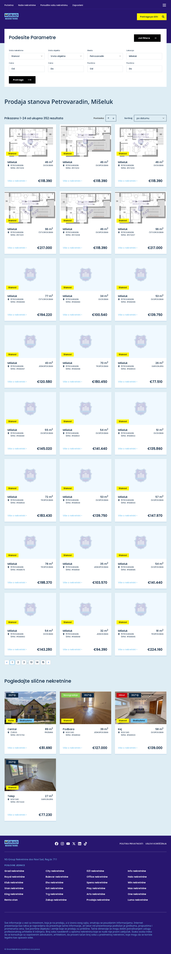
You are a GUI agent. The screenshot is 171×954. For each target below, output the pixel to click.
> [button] (48, 661)
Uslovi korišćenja (156, 842)
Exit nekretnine (54, 887)
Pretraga (22, 78)
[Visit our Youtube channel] (68, 842)
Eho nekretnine (54, 881)
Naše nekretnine (27, 5)
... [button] (27, 661)
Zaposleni (77, 5)
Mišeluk (133, 55)
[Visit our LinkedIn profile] (79, 842)
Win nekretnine (137, 881)
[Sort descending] (113, 117)
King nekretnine (13, 893)
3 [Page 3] (24, 661)
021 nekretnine (95, 870)
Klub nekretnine (13, 881)
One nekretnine (137, 893)
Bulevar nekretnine (57, 875)
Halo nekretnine (137, 875)
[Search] (163, 16)
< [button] (7, 661)
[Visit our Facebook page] (56, 842)
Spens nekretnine (97, 881)
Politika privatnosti (131, 842)
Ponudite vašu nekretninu (54, 5)
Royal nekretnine (14, 875)
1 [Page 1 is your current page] (12, 661)
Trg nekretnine (54, 893)
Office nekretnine (97, 875)
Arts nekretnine (96, 893)
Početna (8, 5)
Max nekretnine (137, 887)
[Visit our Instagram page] (62, 842)
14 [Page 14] (37, 661)
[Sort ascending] (108, 117)
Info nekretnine (137, 870)
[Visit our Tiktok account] (85, 842)
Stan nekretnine (14, 887)
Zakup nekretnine (56, 899)
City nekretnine (55, 870)
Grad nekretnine (14, 870)
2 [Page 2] (18, 661)
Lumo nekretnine (138, 899)
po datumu (143, 117)
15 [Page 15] (43, 661)
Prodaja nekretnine (98, 899)
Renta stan (11, 899)
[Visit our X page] (74, 842)
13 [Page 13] (31, 661)
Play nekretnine (96, 887)
